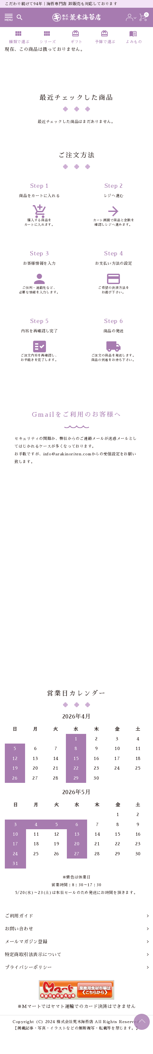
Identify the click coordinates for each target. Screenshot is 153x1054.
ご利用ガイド (19, 916)
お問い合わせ (19, 928)
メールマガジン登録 (26, 941)
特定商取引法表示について (33, 954)
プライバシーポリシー (28, 967)
